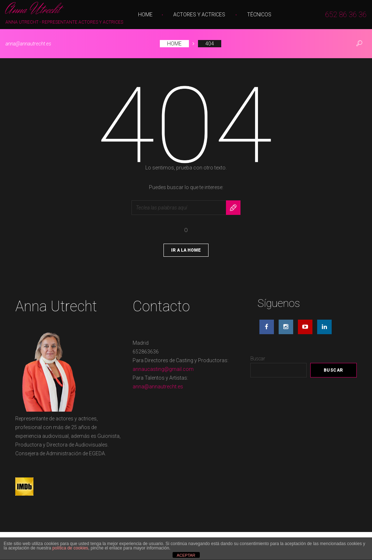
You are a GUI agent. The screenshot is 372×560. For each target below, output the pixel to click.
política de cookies (70, 548)
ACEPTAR (186, 555)
